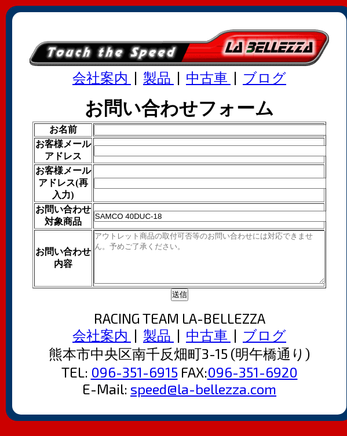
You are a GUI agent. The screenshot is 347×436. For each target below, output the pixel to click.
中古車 (208, 77)
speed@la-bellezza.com (203, 399)
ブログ (264, 77)
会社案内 (101, 77)
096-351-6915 (134, 382)
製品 (158, 77)
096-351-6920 (252, 382)
